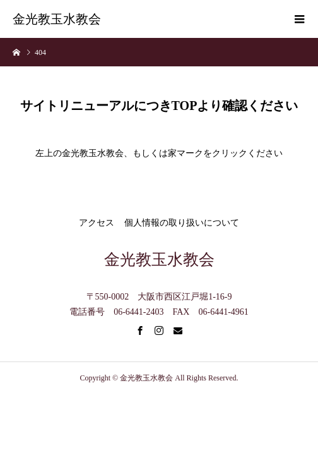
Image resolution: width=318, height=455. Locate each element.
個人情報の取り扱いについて (181, 223)
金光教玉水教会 (57, 19)
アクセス (96, 223)
